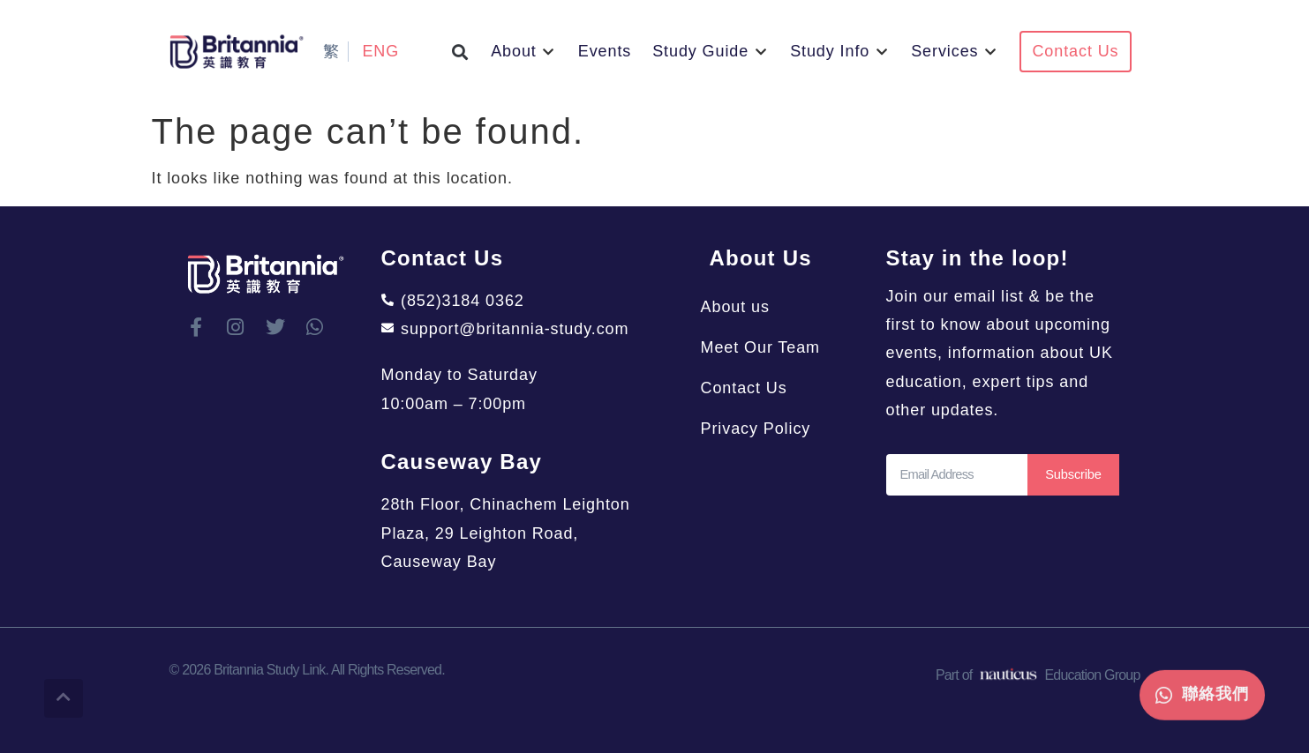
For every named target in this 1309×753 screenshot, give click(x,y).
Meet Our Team (769, 347)
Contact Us (753, 388)
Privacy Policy (765, 428)
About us (744, 307)
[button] (460, 51)
